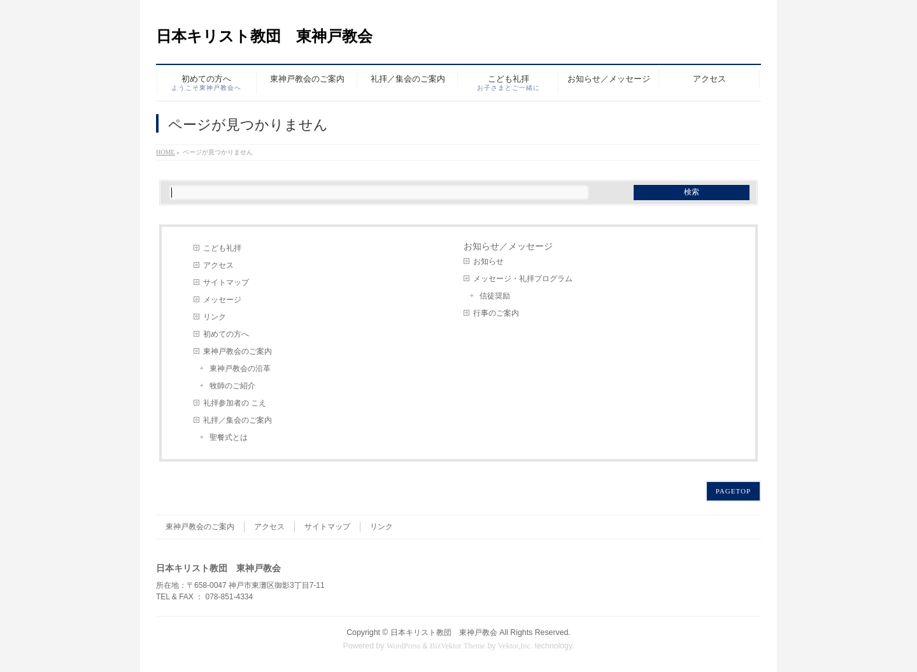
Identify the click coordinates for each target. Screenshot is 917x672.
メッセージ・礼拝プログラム (522, 278)
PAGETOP (733, 491)
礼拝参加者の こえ (234, 402)
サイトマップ (226, 282)
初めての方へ (226, 334)
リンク (214, 316)
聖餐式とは (229, 437)
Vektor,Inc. (515, 645)
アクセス (218, 265)
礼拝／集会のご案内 (237, 420)
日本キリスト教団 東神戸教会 (264, 36)
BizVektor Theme (457, 645)
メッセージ (222, 299)
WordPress (403, 645)
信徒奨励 (495, 295)
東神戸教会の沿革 (240, 368)
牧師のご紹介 (232, 385)
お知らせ (488, 261)
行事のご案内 (496, 313)
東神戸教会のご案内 (237, 351)
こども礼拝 (222, 248)
